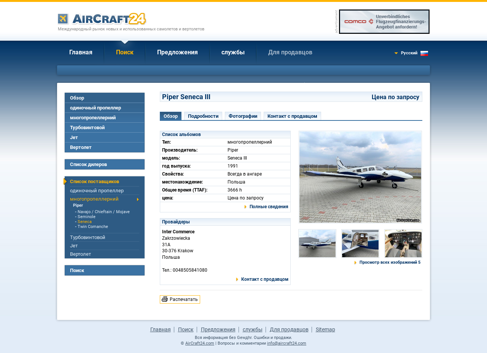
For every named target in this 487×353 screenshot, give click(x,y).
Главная (80, 52)
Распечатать (184, 299)
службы (233, 52)
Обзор (77, 98)
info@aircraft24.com (286, 343)
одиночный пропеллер (95, 108)
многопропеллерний (93, 117)
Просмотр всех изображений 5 (390, 262)
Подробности (203, 116)
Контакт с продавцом (292, 116)
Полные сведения (269, 206)
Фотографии (243, 116)
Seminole (86, 216)
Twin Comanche (93, 226)
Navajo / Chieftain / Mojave (104, 211)
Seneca (85, 221)
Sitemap (325, 329)
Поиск (125, 52)
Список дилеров (88, 164)
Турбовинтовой (87, 127)
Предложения (177, 52)
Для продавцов (290, 52)
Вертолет (81, 147)
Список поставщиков (94, 181)
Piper (78, 205)
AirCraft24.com (199, 343)
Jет (74, 137)
